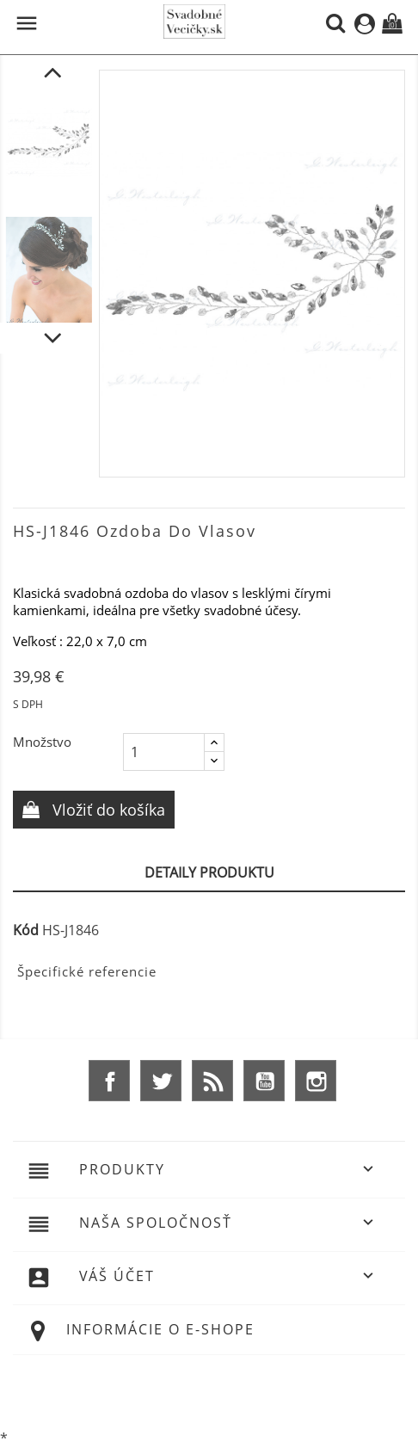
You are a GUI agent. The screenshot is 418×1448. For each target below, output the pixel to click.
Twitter (161, 1080)
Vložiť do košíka (106, 809)
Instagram (315, 1080)
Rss (212, 1080)
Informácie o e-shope (160, 1329)
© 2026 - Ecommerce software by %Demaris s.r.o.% (209, 1390)
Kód (26, 930)
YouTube (264, 1080)
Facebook (109, 1080)
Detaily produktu (209, 872)
